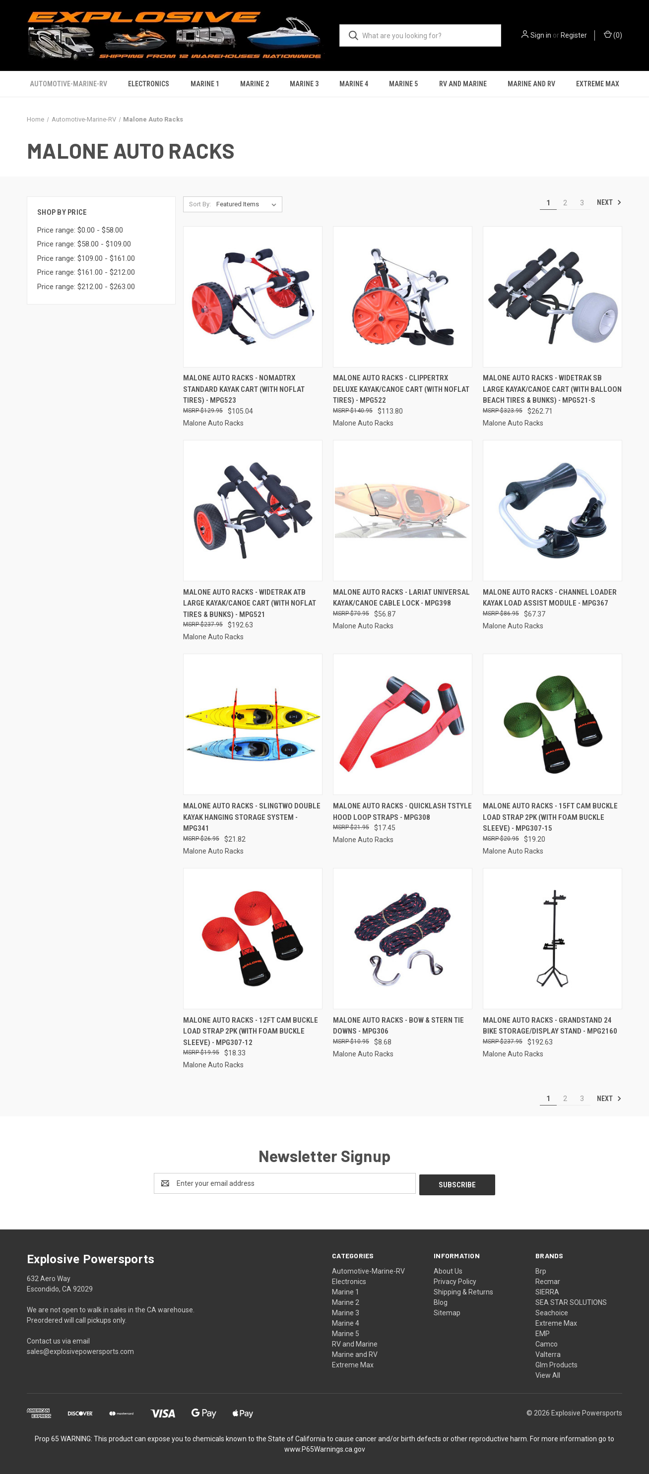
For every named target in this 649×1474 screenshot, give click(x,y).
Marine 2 (254, 84)
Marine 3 (304, 84)
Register (574, 35)
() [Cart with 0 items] (613, 34)
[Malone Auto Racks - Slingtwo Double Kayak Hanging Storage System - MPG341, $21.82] (253, 724)
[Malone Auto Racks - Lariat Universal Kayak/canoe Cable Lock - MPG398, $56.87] (402, 510)
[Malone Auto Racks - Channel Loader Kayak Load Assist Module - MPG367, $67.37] (552, 510)
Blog (441, 1301)
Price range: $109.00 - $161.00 (86, 258)
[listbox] (248, 204)
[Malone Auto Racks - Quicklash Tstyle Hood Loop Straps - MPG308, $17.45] (402, 724)
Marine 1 (205, 84)
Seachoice (551, 1311)
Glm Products (556, 1363)
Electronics (148, 84)
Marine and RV (531, 84)
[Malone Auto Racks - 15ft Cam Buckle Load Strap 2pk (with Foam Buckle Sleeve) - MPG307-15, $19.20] (552, 724)
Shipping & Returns (463, 1290)
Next (609, 202)
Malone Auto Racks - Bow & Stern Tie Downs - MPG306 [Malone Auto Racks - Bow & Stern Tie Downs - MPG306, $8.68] (398, 1026)
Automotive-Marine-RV (68, 84)
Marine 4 (353, 84)
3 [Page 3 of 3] (582, 203)
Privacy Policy (455, 1280)
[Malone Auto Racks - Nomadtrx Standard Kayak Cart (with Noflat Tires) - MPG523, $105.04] (253, 297)
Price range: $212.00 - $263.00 (86, 286)
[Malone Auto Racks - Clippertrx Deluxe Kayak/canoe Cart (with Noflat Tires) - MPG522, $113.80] (402, 297)
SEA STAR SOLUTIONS (571, 1301)
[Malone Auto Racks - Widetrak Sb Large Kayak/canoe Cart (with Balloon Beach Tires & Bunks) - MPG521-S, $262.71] (552, 297)
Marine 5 (403, 84)
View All (547, 1374)
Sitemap (447, 1311)
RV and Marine (463, 84)
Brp (540, 1270)
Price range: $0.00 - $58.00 (80, 230)
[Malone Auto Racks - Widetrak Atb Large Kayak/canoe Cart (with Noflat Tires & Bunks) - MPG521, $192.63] (253, 510)
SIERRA (547, 1290)
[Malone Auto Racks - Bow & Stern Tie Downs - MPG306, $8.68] (402, 938)
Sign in (540, 35)
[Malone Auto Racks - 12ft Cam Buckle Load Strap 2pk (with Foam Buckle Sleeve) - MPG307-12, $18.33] (253, 938)
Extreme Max (597, 84)
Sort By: (200, 204)
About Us (448, 1270)
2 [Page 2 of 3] (565, 203)
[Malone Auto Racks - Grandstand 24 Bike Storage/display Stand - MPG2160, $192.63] (552, 938)
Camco (546, 1343)
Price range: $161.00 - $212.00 (86, 272)
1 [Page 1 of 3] (548, 203)
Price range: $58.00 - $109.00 (84, 244)
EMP (542, 1332)
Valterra (548, 1353)
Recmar (547, 1280)
